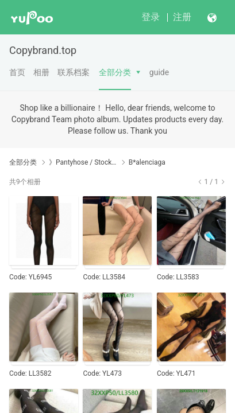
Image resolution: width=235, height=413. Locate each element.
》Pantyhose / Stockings (83, 162)
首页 (17, 72)
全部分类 (115, 72)
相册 (41, 72)
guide (159, 72)
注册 (182, 16)
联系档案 (73, 72)
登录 (150, 16)
